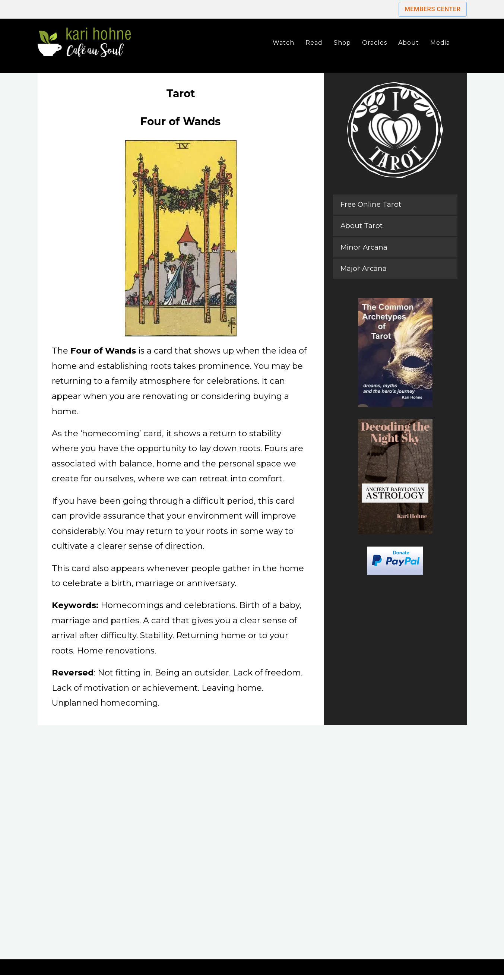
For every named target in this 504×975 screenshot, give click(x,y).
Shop (342, 42)
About (408, 42)
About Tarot (361, 225)
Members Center (432, 9)
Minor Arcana (363, 247)
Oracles (374, 42)
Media (440, 42)
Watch (283, 42)
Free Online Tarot (370, 204)
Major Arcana (363, 268)
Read (314, 42)
